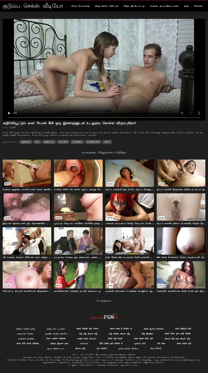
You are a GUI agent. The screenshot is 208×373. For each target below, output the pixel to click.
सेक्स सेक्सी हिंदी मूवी (143, 338)
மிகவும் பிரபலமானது (80, 6)
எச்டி (37, 142)
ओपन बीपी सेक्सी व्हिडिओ (28, 343)
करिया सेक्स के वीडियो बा (121, 329)
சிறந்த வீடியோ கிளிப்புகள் (106, 6)
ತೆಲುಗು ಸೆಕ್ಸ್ (80, 348)
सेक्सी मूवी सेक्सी (115, 338)
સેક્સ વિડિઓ (155, 348)
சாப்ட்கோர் (63, 142)
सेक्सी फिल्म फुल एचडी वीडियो (178, 334)
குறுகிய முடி (49, 142)
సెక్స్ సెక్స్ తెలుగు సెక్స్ (88, 334)
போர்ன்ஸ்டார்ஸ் (93, 142)
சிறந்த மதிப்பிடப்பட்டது (134, 6)
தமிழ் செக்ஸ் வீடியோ (129, 348)
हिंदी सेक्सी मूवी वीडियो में (111, 343)
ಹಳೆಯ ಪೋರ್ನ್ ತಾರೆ (59, 343)
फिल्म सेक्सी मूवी (184, 343)
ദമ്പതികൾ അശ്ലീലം (26, 338)
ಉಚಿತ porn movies (86, 338)
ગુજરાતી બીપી (140, 343)
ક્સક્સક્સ (84, 343)
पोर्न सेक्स (161, 343)
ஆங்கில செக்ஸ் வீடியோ (56, 334)
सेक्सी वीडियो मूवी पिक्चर (87, 329)
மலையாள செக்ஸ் (25, 334)
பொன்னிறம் (77, 142)
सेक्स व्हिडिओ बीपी (183, 329)
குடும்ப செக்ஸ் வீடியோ (83, 365)
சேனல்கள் (198, 6)
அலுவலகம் (25, 142)
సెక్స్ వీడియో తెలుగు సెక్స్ (119, 334)
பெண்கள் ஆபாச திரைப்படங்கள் (164, 6)
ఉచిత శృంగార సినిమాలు (154, 329)
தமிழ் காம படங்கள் (56, 329)
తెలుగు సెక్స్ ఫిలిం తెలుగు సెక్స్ (177, 338)
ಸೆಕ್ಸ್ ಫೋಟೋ (147, 334)
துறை (186, 6)
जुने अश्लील (102, 348)
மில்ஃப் (107, 142)
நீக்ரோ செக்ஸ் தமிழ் (25, 329)
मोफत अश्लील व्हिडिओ (56, 338)
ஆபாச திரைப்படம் (55, 348)
